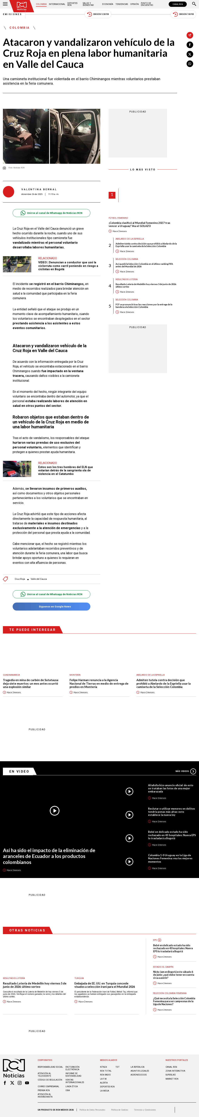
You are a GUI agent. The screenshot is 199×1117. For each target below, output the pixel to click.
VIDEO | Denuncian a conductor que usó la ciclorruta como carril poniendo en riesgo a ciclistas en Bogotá (68, 266)
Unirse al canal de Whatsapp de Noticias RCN (51, 213)
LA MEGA (104, 1091)
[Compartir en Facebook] (190, 45)
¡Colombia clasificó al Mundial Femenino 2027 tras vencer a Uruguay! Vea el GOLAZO (139, 224)
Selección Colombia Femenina (170, 993)
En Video (19, 771)
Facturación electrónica (72, 1068)
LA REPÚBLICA (137, 1067)
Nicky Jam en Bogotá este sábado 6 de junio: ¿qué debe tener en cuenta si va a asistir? (173, 974)
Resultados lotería (127, 279)
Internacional (57, 4)
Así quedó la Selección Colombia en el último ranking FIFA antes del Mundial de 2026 (144, 265)
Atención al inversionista (45, 1095)
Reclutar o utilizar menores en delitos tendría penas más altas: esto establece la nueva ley (171, 811)
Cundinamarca (11, 675)
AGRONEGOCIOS (139, 1075)
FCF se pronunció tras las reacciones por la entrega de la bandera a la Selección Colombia (144, 305)
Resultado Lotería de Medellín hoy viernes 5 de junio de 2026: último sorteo (146, 285)
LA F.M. (103, 1079)
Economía (107, 4)
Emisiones (12, 14)
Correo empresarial (48, 1086)
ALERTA (104, 1083)
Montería (75, 675)
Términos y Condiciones (145, 1110)
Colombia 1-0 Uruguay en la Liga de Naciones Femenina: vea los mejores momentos (170, 858)
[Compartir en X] (190, 54)
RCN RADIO (105, 1075)
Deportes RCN (72, 4)
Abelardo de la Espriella (130, 239)
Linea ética (71, 1086)
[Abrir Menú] (5, 4)
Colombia (41, 4)
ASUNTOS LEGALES (140, 1071)
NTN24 (103, 1067)
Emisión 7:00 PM (183, 14)
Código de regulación (50, 1080)
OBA (67, 1090)
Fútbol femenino (118, 218)
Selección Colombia (127, 259)
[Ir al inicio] (22, 6)
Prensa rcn (44, 1090)
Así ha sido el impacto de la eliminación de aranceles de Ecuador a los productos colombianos (49, 856)
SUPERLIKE (171, 1075)
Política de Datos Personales (92, 1110)
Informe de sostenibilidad (73, 1074)
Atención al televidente (44, 1074)
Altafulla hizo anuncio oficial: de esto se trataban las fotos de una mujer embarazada (170, 788)
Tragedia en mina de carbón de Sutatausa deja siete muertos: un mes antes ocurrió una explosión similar (30, 683)
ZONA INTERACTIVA (175, 1071)
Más (185, 771)
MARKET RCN (172, 1079)
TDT (117, 1067)
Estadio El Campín (163, 967)
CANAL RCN (178, 4)
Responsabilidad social (50, 1067)
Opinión (134, 4)
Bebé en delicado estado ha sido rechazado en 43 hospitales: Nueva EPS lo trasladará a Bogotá (172, 835)
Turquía (79, 978)
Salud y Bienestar (88, 4)
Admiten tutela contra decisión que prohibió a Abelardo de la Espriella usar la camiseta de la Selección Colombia (146, 244)
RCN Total (106, 1071)
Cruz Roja (20, 579)
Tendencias (121, 4)
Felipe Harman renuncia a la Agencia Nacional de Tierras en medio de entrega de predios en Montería (99, 683)
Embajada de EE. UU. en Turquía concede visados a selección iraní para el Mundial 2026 (104, 985)
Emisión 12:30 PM (98, 14)
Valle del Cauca (39, 579)
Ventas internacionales (74, 1081)
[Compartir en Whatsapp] (190, 63)
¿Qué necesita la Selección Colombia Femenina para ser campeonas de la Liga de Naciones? (174, 1001)
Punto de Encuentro (147, 4)
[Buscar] (194, 4)
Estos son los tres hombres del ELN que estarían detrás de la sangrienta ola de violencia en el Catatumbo (65, 470)
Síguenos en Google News (51, 606)
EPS (155, 940)
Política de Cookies (119, 1110)
